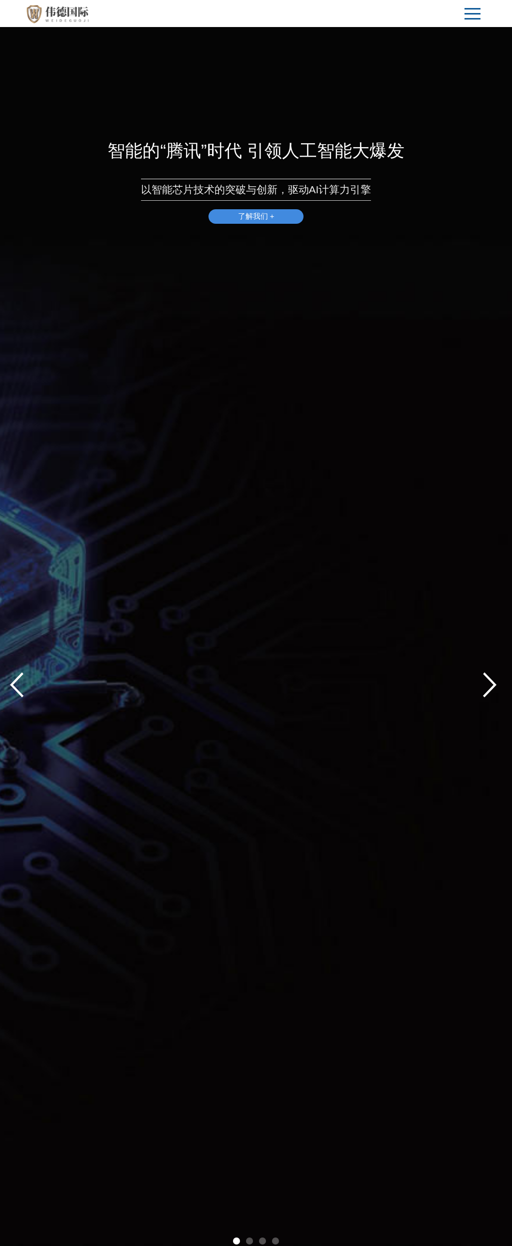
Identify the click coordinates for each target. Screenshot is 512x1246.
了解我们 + (256, 216)
